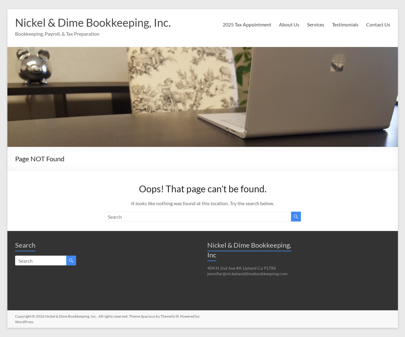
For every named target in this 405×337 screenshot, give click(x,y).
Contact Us (378, 24)
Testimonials (345, 24)
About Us (289, 24)
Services (315, 24)
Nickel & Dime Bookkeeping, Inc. (93, 22)
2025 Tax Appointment (247, 24)
